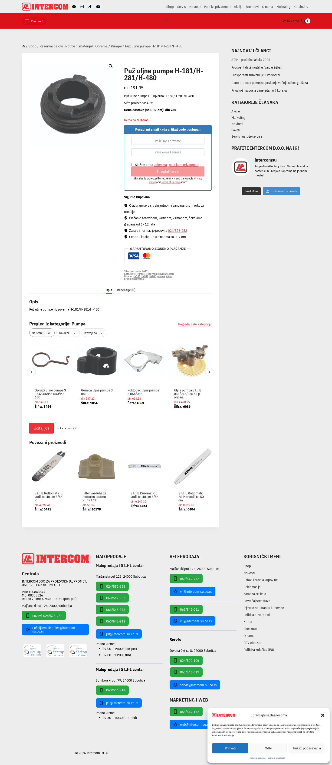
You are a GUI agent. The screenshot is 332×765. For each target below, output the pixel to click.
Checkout (250, 628)
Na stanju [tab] (42, 332)
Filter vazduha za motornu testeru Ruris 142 (94, 496)
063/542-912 (112, 621)
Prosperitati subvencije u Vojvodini (255, 75)
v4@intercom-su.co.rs (192, 591)
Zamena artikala (254, 594)
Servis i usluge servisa (246, 136)
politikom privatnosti (183, 164)
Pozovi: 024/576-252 (43, 615)
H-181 (137, 276)
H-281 (144, 276)
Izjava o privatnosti (276, 757)
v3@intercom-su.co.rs (192, 621)
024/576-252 (177, 230)
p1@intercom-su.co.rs (118, 703)
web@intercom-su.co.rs (193, 724)
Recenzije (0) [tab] (126, 290)
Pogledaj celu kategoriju (195, 324)
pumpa (161, 276)
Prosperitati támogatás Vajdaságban (256, 67)
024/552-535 (112, 586)
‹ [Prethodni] (31, 371)
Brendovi (252, 6)
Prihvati (230, 748)
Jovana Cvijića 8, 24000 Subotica (193, 650)
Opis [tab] (109, 290)
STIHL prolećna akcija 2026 (250, 59)
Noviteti (237, 124)
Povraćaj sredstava (256, 601)
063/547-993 (112, 598)
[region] (120, 380)
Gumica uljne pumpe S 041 (97, 392)
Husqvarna (138, 278)
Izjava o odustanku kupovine (263, 608)
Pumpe (130, 65)
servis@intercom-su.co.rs (195, 684)
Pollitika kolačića (258, 757)
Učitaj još (41, 428)
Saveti (235, 130)
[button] (322, 715)
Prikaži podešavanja (307, 748)
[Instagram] (82, 6)
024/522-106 (186, 660)
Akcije (235, 111)
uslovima (160, 164)
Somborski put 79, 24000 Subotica (120, 680)
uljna (169, 276)
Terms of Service (171, 182)
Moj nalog (283, 6)
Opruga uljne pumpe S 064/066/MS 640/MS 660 (50, 393)
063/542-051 (186, 609)
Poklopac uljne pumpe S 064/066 (143, 392)
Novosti (195, 6)
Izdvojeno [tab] (94, 332)
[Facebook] (74, 6)
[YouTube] (98, 6)
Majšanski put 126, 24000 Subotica (47, 605)
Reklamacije (251, 587)
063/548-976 (112, 609)
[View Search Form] (166, 21)
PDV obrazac (252, 642)
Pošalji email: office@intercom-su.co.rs (50, 629)
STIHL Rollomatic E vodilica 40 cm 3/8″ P (48, 496)
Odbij (268, 748)
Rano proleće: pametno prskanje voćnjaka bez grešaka (269, 82)
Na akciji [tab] (68, 332)
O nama (267, 6)
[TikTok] (90, 6)
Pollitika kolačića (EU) (258, 649)
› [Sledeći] (209, 371)
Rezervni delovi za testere (160, 273)
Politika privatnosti (217, 6)
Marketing (238, 117)
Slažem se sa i (164, 164)
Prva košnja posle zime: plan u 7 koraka (259, 90)
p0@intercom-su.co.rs (118, 634)
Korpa (247, 621)
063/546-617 (186, 672)
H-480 (152, 276)
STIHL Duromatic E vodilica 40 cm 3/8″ (144, 495)
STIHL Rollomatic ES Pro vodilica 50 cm (191, 496)
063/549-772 (186, 578)
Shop (170, 6)
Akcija (238, 6)
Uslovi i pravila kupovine (260, 580)
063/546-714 (112, 690)
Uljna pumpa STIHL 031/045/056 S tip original (187, 393)
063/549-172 (186, 711)
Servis (181, 6)
